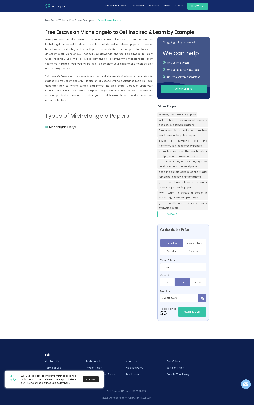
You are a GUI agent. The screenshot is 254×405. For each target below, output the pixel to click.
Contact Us (52, 361)
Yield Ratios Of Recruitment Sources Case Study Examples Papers (183, 122)
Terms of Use (53, 367)
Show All (173, 214)
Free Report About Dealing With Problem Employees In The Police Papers (183, 133)
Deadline (165, 291)
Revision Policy (175, 367)
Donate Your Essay (178, 374)
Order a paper (183, 89)
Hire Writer (197, 6)
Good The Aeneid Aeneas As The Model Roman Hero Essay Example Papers (183, 174)
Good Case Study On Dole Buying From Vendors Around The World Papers (183, 164)
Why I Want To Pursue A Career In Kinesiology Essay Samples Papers (183, 195)
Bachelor (171, 251)
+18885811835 (138, 391)
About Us (131, 361)
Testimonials (93, 361)
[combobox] (183, 267)
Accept (90, 379)
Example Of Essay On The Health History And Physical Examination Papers (183, 154)
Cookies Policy (134, 367)
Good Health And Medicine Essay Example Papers (183, 205)
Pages (183, 282)
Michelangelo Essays (62, 127)
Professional (194, 251)
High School (171, 243)
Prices (166, 5)
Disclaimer (132, 374)
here (67, 383)
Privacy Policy (94, 367)
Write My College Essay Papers (177, 114)
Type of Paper (168, 260)
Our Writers (173, 361)
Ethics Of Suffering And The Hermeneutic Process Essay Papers (183, 143)
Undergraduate (194, 243)
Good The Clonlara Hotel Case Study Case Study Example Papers (183, 185)
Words (198, 282)
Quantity (165, 275)
